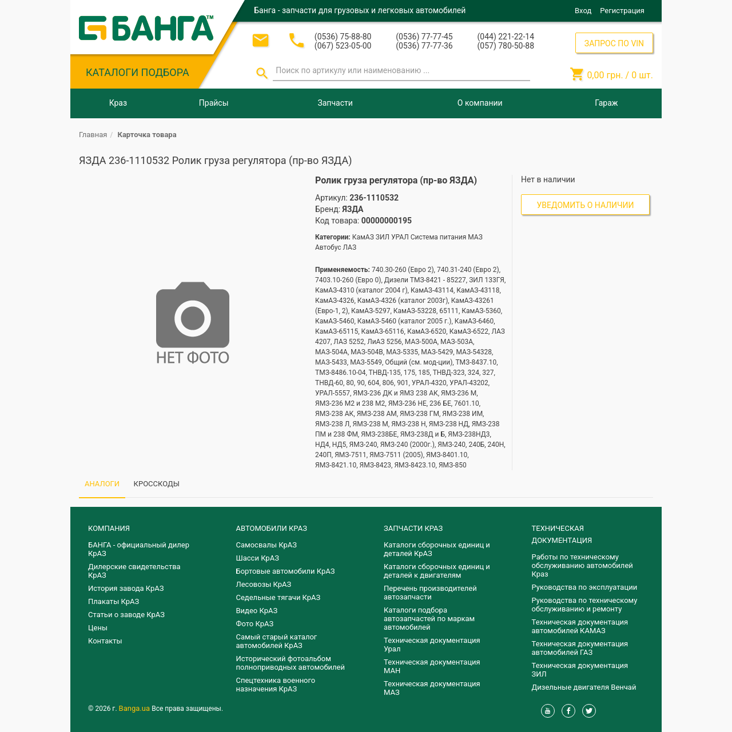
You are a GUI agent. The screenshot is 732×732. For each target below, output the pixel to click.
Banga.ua (135, 708)
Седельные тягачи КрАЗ (278, 597)
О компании (480, 102)
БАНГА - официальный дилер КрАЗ (138, 549)
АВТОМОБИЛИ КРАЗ (271, 528)
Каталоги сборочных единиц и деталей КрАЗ (437, 549)
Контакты (105, 641)
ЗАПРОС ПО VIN (614, 43)
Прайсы (214, 102)
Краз (118, 102)
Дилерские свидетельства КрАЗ (134, 570)
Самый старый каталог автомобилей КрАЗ (276, 641)
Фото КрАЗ (255, 623)
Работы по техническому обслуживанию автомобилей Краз (582, 565)
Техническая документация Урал (432, 644)
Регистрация (622, 10)
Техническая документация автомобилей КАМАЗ (580, 626)
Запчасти (334, 102)
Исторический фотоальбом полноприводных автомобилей (290, 662)
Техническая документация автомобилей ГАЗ (580, 648)
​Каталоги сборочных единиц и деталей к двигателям (437, 570)
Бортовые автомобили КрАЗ (285, 571)
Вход (583, 10)
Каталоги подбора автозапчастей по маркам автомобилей (429, 618)
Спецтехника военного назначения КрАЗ (276, 684)
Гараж (606, 102)
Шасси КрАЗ (257, 558)
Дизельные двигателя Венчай (584, 687)
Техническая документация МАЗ (432, 688)
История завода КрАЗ (126, 588)
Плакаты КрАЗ (113, 601)
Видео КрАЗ (257, 610)
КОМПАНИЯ (109, 528)
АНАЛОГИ (102, 483)
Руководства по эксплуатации (585, 587)
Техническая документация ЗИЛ (580, 669)
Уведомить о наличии (585, 205)
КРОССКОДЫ (157, 483)
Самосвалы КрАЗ (266, 545)
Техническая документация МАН (432, 666)
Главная (93, 134)
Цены (98, 627)
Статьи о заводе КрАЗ (126, 614)
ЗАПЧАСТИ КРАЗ (413, 528)
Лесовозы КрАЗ (264, 584)
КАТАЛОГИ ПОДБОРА (137, 72)
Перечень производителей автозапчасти (430, 592)
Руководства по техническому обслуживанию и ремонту (585, 604)
